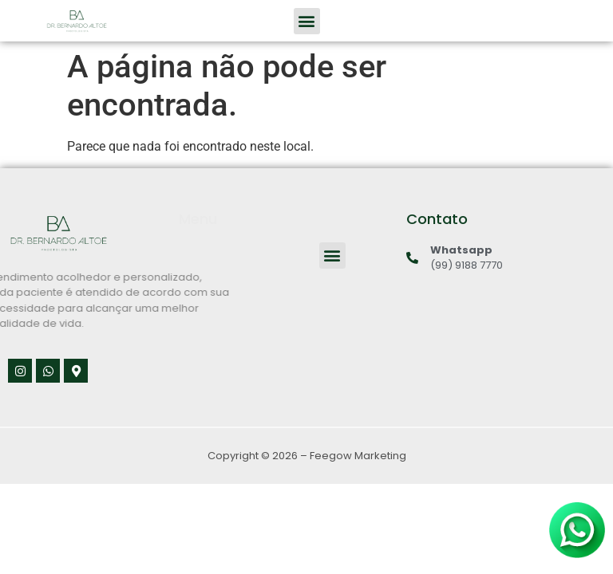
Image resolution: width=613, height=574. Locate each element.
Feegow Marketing (358, 455)
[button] (307, 21)
